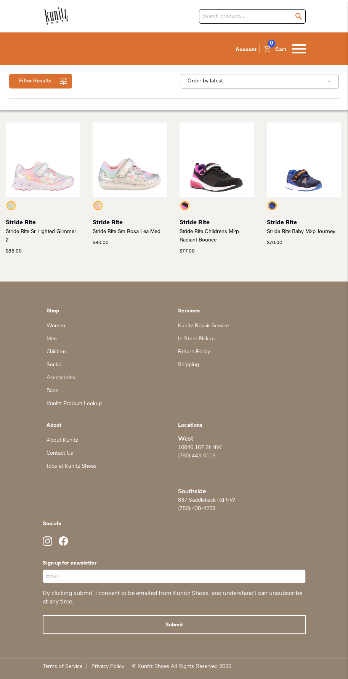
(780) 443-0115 (196, 456)
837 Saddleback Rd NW (206, 500)
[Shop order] (260, 81)
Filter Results (40, 81)
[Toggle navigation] (299, 48)
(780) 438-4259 (196, 509)
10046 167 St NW (200, 448)
